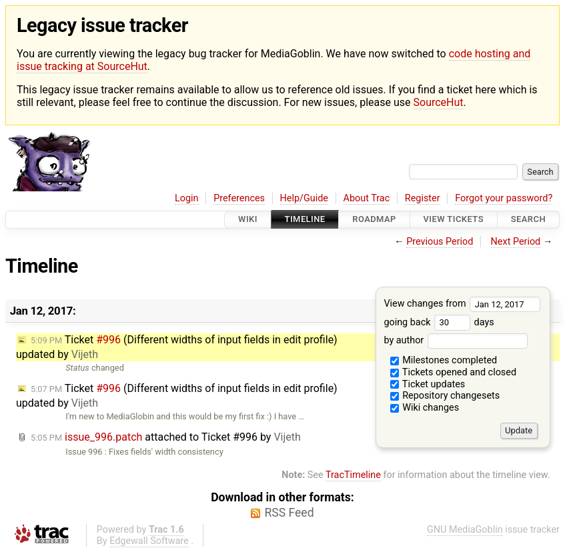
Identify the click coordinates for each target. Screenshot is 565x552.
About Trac (367, 198)
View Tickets (454, 220)
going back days (439, 322)
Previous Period (439, 241)
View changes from (462, 303)
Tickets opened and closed (453, 372)
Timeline (305, 220)
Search (528, 220)
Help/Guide (304, 198)
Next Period (516, 241)
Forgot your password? (503, 198)
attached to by (166, 437)
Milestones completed (444, 360)
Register (422, 198)
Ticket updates (428, 384)
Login (187, 198)
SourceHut (439, 102)
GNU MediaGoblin (465, 529)
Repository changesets (445, 395)
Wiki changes (425, 407)
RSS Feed (289, 512)
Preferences (239, 198)
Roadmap (374, 220)
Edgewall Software (149, 541)
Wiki (247, 220)
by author (455, 340)
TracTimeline (353, 475)
